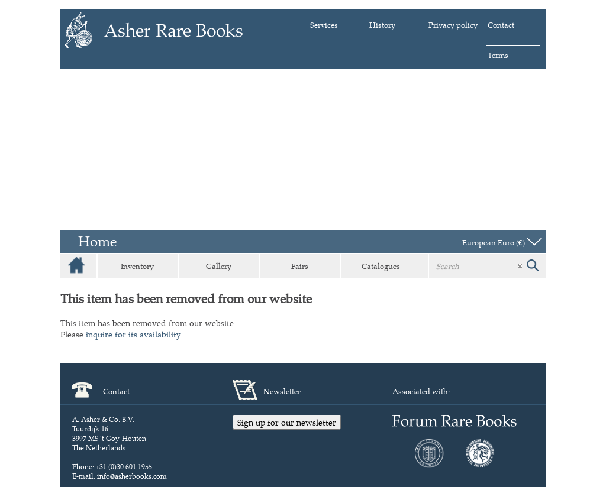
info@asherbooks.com (132, 476)
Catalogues (381, 266)
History (382, 25)
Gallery (218, 266)
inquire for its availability (133, 334)
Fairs (299, 266)
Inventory (137, 266)
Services (324, 25)
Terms (498, 55)
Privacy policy (453, 25)
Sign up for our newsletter (286, 422)
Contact (501, 25)
